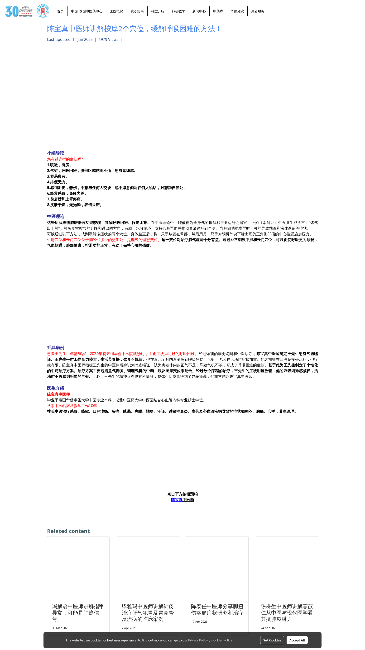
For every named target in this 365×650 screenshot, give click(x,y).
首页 (60, 11)
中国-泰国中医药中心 (86, 11)
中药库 (218, 11)
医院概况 (116, 11)
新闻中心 (199, 11)
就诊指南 (137, 11)
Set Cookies (272, 640)
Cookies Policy (221, 640)
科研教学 (178, 11)
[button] (272, 11)
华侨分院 (237, 11)
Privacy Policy (198, 640)
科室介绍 (157, 11)
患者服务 (257, 11)
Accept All (297, 640)
